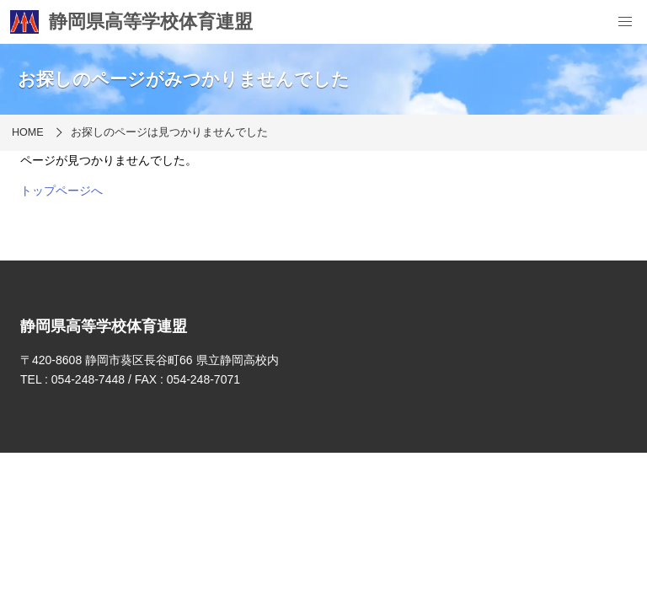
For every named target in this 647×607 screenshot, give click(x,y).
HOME (28, 132)
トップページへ (61, 190)
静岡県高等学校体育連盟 (131, 22)
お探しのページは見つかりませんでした (169, 132)
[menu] (625, 22)
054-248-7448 (88, 379)
